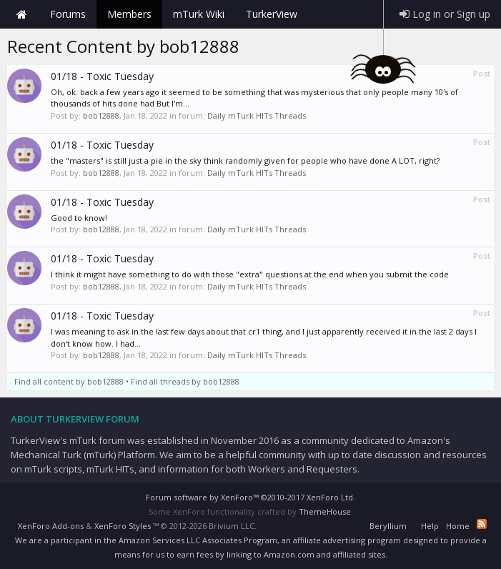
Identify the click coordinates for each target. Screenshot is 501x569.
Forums (68, 14)
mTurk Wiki (198, 14)
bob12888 (101, 115)
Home (21, 14)
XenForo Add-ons (51, 525)
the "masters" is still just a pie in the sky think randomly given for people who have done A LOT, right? (245, 160)
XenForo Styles (122, 525)
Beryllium (388, 525)
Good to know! (79, 217)
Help (430, 525)
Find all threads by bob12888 (185, 381)
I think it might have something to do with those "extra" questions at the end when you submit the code (250, 274)
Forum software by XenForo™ (250, 497)
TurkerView (271, 14)
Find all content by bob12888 (69, 381)
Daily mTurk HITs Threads (256, 115)
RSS (482, 524)
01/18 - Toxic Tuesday (102, 76)
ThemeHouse (325, 511)
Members (129, 14)
